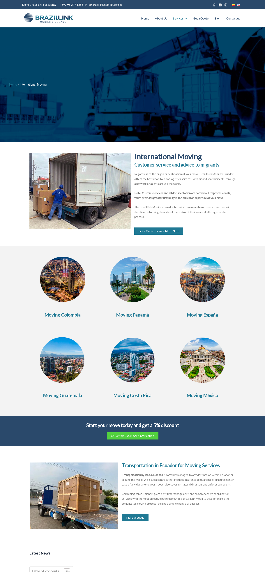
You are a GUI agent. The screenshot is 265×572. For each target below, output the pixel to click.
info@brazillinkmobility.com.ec (103, 4)
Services (180, 18)
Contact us (233, 18)
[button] (185, 18)
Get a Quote (201, 18)
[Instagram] (225, 5)
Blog (217, 18)
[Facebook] (220, 5)
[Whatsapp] (214, 5)
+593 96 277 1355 (71, 4)
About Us (161, 18)
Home (145, 18)
